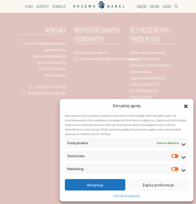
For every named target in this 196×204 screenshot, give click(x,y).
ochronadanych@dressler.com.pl (109, 58)
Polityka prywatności (126, 195)
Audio (167, 6)
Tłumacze (59, 6)
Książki (141, 6)
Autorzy (42, 6)
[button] (185, 105)
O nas (29, 6)
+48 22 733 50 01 (50, 86)
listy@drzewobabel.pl (47, 92)
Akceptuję (95, 185)
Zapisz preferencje (158, 185)
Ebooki (154, 6)
